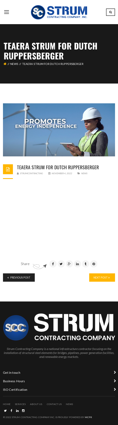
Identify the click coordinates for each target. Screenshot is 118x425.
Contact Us (54, 404)
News (14, 64)
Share (25, 263)
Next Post (102, 277)
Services (20, 404)
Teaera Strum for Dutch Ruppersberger (58, 167)
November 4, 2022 (60, 173)
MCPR (88, 417)
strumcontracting (30, 173)
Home (7, 404)
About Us (36, 404)
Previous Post (18, 277)
